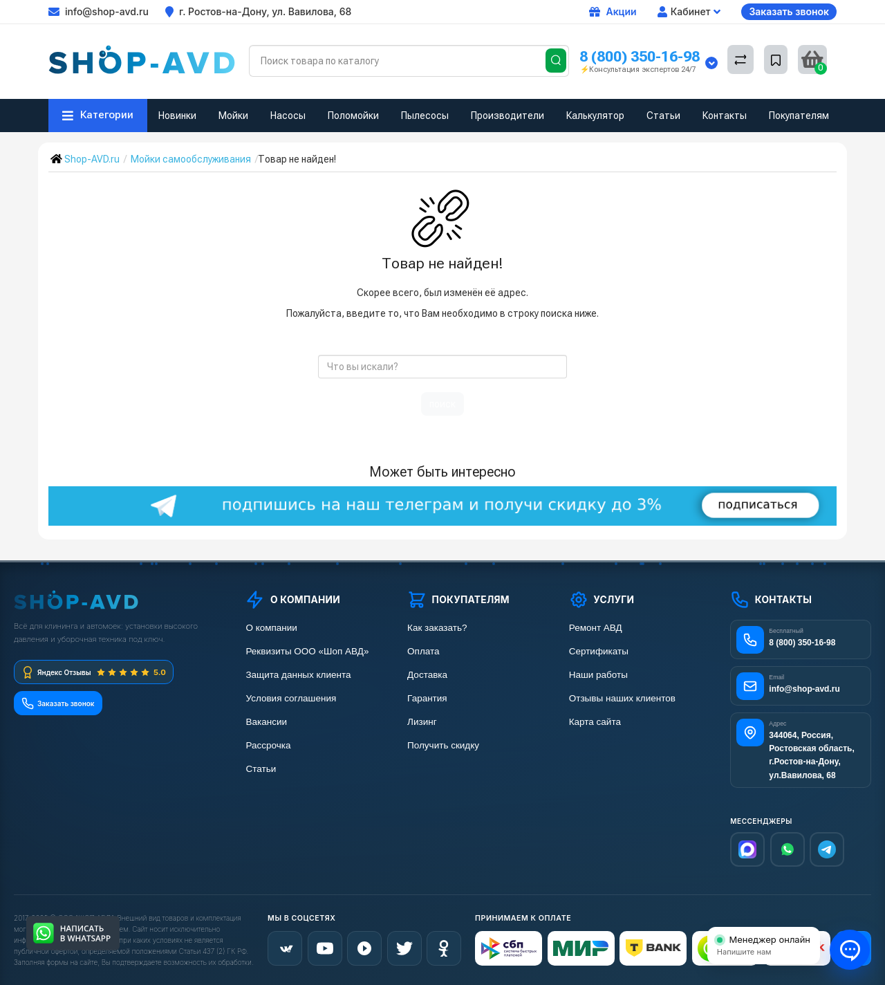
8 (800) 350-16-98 (639, 56)
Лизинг (422, 722)
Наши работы (598, 675)
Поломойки (353, 115)
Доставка (427, 675)
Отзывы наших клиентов (622, 698)
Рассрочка (267, 745)
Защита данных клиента (298, 675)
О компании (271, 628)
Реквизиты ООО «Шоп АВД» (307, 651)
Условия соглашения (290, 698)
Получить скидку (443, 745)
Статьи (663, 115)
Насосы (288, 115)
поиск (442, 403)
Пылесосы (425, 115)
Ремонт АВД (595, 628)
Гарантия (427, 698)
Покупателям (799, 115)
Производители (507, 115)
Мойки (233, 115)
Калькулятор (595, 115)
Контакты (724, 115)
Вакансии (266, 722)
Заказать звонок (789, 11)
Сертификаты (598, 651)
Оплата (423, 651)
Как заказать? (437, 628)
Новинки (177, 115)
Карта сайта (595, 722)
